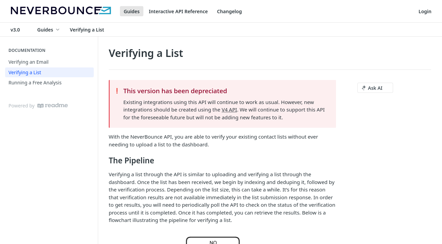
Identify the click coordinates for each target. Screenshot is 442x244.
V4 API (229, 109)
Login (425, 11)
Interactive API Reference (178, 11)
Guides (132, 11)
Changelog (229, 11)
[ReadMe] (52, 105)
